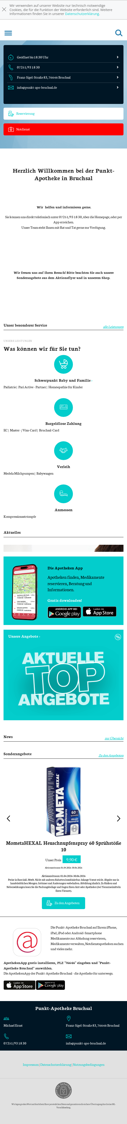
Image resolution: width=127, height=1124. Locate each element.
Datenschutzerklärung (82, 13)
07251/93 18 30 (15, 1043)
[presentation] (8, 819)
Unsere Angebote (23, 636)
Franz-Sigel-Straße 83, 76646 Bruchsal (92, 1025)
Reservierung (21, 114)
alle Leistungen (113, 326)
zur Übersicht (114, 738)
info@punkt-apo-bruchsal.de (86, 1043)
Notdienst (19, 130)
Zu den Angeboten (111, 755)
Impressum (31, 1064)
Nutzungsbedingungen (88, 1064)
